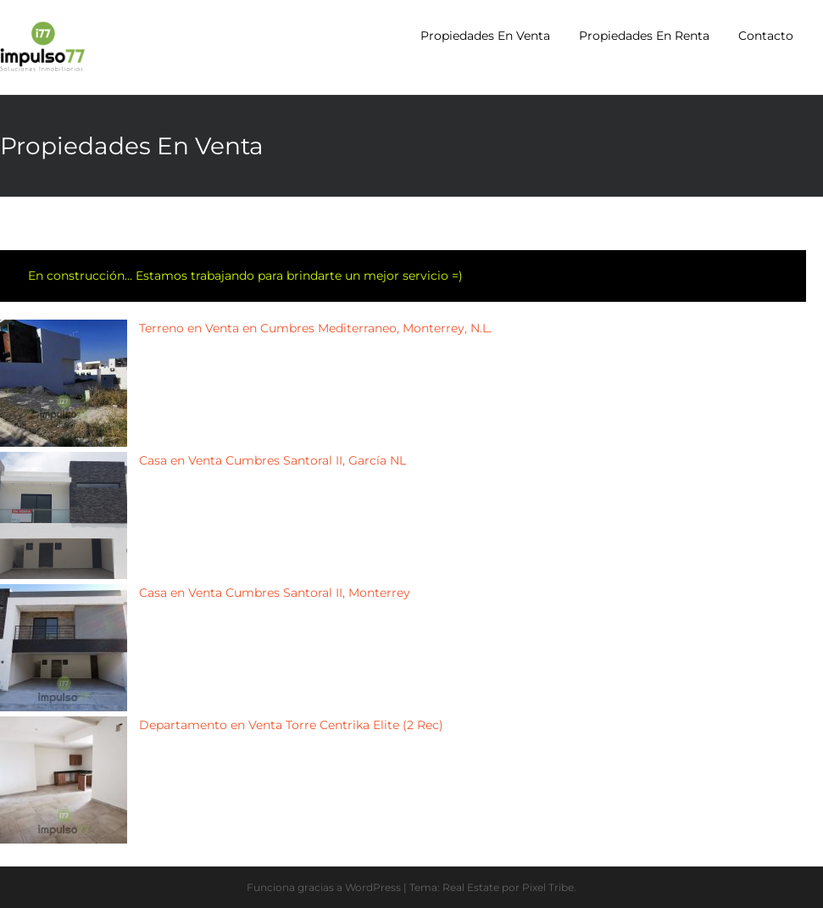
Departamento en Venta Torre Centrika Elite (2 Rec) (291, 725)
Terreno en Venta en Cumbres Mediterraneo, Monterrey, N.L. (315, 328)
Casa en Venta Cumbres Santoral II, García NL (272, 460)
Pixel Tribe (548, 887)
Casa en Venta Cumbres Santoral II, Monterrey (274, 592)
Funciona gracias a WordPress (324, 887)
